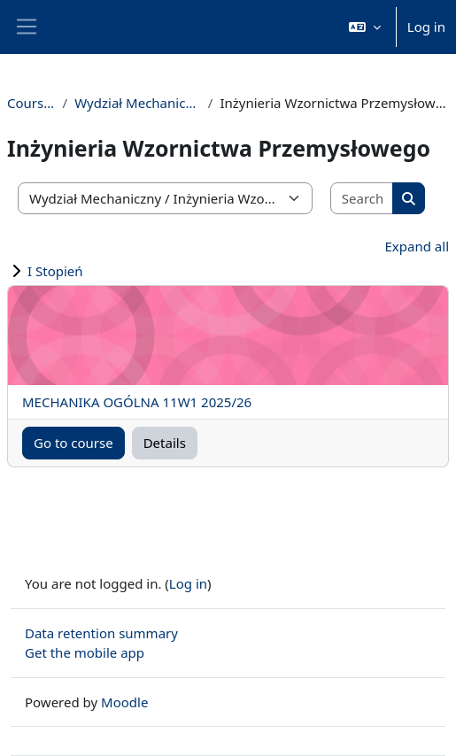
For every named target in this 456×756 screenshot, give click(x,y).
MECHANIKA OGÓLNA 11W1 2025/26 (136, 402)
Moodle (124, 702)
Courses (31, 103)
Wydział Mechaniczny (137, 103)
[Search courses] (362, 198)
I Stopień (55, 271)
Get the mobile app (84, 652)
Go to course (73, 442)
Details (164, 442)
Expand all (417, 246)
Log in (426, 26)
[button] (364, 27)
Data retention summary (101, 633)
